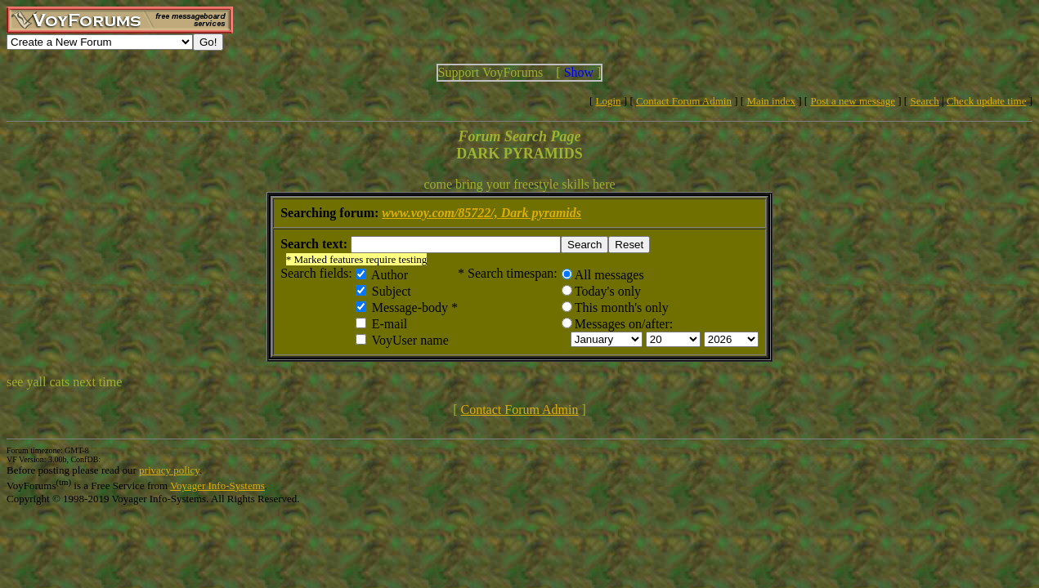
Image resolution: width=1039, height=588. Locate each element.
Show (578, 72)
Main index (770, 101)
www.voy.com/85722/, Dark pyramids (481, 213)
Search (924, 101)
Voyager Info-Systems (217, 485)
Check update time (986, 101)
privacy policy (169, 470)
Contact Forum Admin (684, 101)
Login (608, 101)
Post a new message (852, 101)
